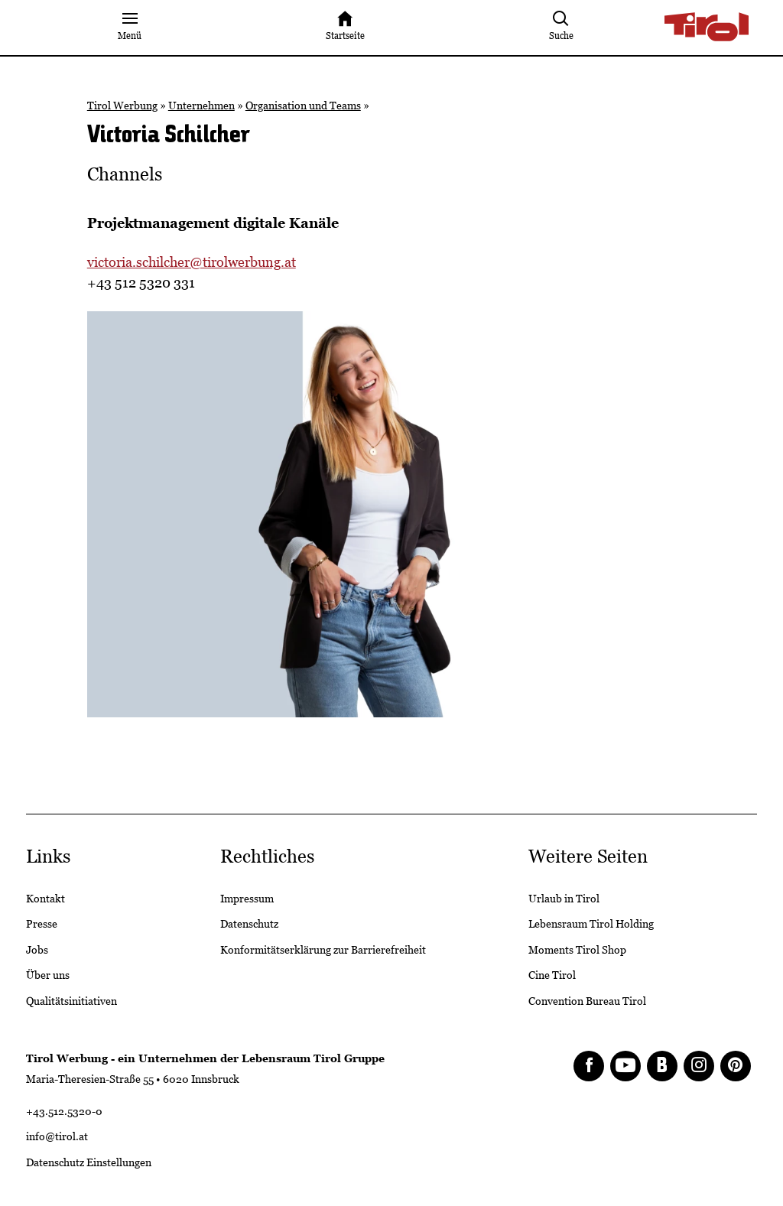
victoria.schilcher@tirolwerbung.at (191, 262)
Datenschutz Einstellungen (88, 1162)
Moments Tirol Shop (577, 950)
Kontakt (45, 898)
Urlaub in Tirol (563, 898)
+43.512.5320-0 (64, 1111)
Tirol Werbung (122, 105)
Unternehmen (201, 105)
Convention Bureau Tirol (587, 1001)
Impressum (247, 898)
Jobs (37, 950)
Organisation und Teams (303, 105)
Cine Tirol (552, 975)
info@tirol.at (57, 1136)
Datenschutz (249, 924)
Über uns (48, 975)
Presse (41, 924)
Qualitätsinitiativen (71, 1001)
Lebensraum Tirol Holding (591, 924)
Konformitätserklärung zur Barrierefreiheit (323, 950)
